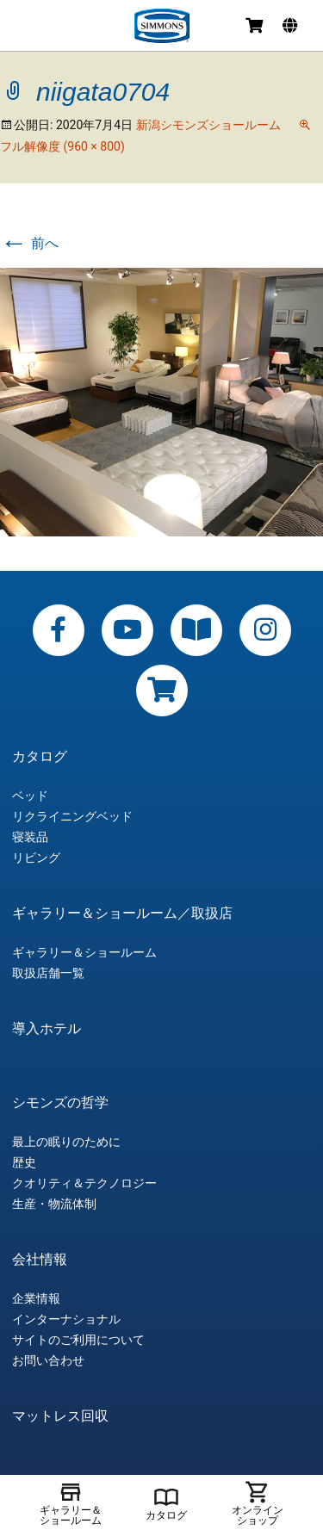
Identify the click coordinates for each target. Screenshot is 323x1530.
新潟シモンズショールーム (208, 125)
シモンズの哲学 (60, 1103)
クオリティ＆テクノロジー (84, 1183)
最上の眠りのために (66, 1142)
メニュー (27, 28)
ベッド (30, 796)
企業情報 (36, 1298)
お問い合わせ (48, 1360)
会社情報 (39, 1260)
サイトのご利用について (78, 1340)
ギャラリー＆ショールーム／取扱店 (122, 913)
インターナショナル (66, 1319)
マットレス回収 (60, 1416)
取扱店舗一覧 (48, 973)
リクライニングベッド (72, 816)
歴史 (24, 1162)
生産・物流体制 (54, 1204)
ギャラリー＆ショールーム (84, 952)
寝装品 (30, 837)
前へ (29, 243)
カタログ (39, 757)
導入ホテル (46, 1029)
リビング (36, 858)
